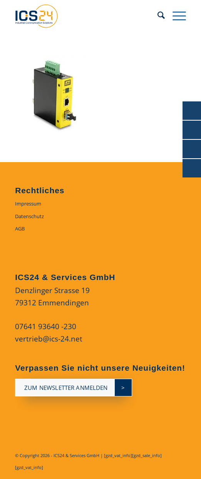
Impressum (28, 203)
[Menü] (175, 15)
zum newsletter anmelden (65, 387)
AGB (20, 228)
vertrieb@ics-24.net (48, 339)
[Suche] (157, 15)
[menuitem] (157, 15)
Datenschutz (29, 216)
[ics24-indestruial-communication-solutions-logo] (83, 15)
